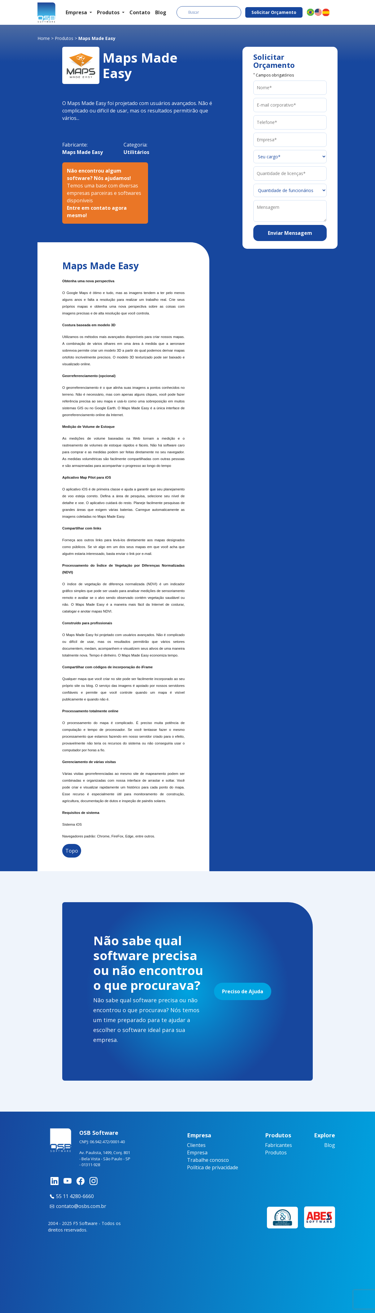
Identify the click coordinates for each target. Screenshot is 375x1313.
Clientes (196, 1145)
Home (43, 38)
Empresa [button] (77, 12)
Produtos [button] (109, 12)
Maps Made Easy (82, 152)
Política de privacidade (212, 1167)
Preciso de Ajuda (242, 991)
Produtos (64, 38)
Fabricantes (278, 1145)
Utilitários (136, 152)
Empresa (197, 1152)
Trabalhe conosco (208, 1160)
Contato (139, 12)
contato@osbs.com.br (77, 1206)
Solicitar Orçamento (273, 12)
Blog (160, 12)
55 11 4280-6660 (71, 1196)
